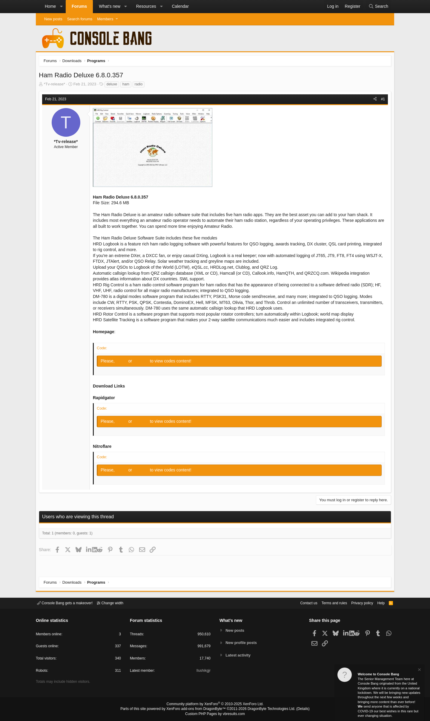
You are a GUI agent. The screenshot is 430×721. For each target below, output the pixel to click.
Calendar (180, 6)
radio (140, 86)
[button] (61, 6)
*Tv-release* (56, 85)
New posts (53, 19)
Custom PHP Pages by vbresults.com (215, 714)
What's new (109, 6)
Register (143, 362)
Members (105, 19)
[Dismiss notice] (419, 670)
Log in (123, 362)
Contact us (299, 602)
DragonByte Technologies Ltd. (267, 709)
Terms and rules (327, 602)
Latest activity (239, 655)
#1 (381, 101)
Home (50, 6)
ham (127, 86)
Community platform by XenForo (215, 705)
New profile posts (242, 642)
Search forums (80, 19)
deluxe (113, 86)
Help (377, 602)
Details (296, 709)
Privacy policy (357, 602)
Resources (146, 6)
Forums (79, 6)
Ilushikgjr (203, 671)
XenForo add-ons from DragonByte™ (198, 709)
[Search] (378, 6)
